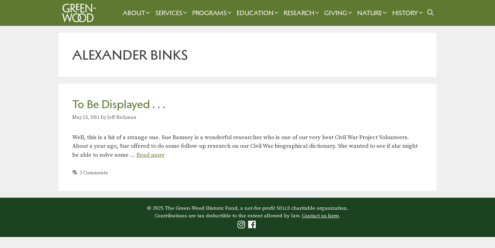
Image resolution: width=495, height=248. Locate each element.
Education (258, 13)
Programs (212, 13)
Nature (372, 13)
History (408, 13)
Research (302, 13)
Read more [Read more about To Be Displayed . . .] (150, 155)
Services (172, 13)
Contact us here (320, 216)
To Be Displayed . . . (118, 104)
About (137, 13)
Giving (339, 13)
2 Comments (94, 173)
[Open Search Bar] (431, 13)
